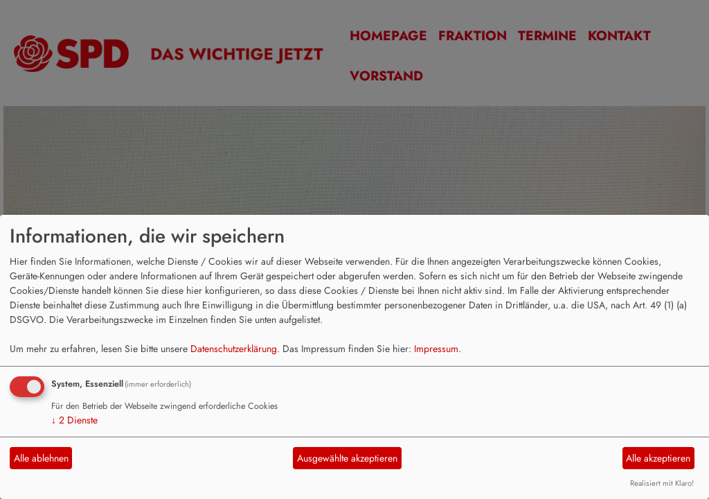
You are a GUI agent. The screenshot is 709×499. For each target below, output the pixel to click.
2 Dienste (74, 420)
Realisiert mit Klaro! (662, 483)
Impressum (436, 349)
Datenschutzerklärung (233, 349)
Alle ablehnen (41, 458)
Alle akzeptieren (658, 458)
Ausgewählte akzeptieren (347, 458)
